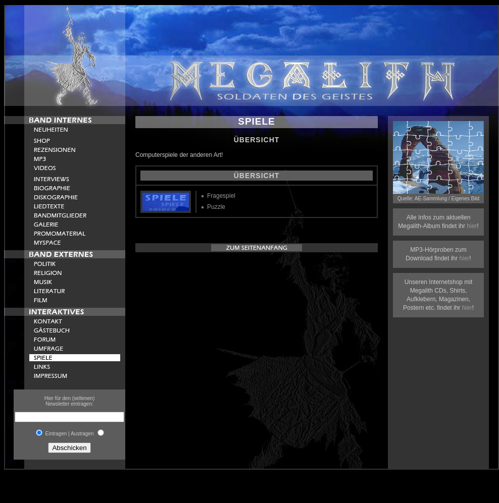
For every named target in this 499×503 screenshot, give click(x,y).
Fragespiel (221, 195)
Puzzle (216, 206)
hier (472, 226)
